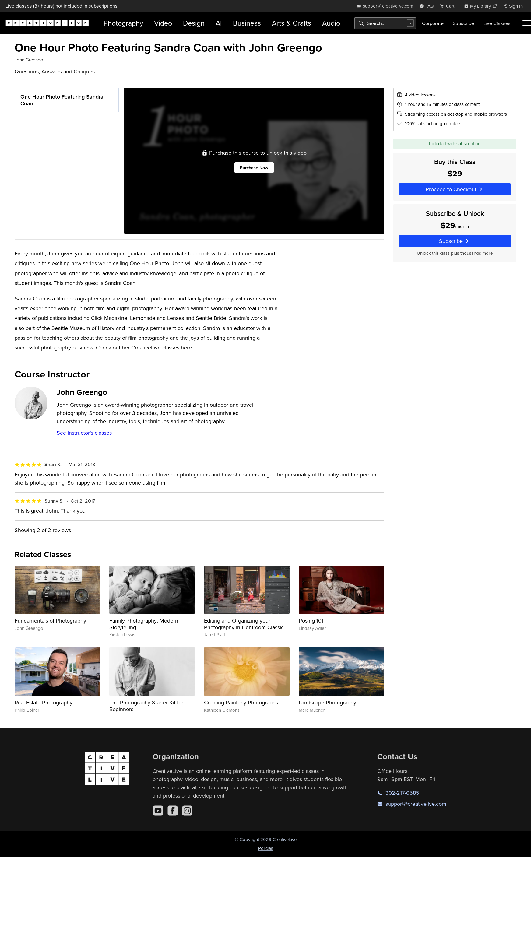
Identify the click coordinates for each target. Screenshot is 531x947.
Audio (331, 23)
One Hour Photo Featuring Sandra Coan (62, 100)
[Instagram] (187, 810)
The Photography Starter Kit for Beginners (146, 706)
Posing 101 (311, 620)
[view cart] (448, 6)
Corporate (433, 23)
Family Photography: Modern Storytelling (143, 624)
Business (247, 23)
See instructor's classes (84, 433)
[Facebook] (172, 810)
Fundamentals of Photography (50, 620)
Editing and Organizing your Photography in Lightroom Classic (244, 624)
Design (194, 23)
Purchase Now (254, 167)
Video (163, 23)
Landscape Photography (327, 702)
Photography (123, 23)
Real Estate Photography (43, 702)
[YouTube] (158, 810)
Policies (265, 848)
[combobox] (385, 23)
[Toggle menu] (526, 23)
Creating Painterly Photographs (241, 702)
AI (219, 23)
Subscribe (463, 23)
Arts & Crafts (291, 23)
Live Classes (497, 23)
